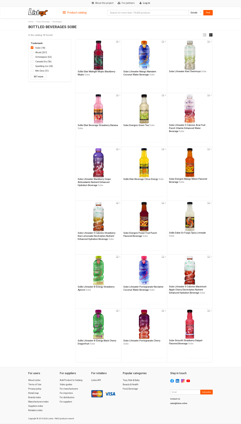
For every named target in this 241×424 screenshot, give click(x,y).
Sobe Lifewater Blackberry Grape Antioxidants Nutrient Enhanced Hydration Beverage (94, 182)
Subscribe (206, 392)
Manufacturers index (38, 401)
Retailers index (35, 410)
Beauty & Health (130, 384)
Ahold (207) (41, 52)
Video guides (66, 384)
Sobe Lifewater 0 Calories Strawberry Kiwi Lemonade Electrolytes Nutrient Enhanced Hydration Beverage (96, 236)
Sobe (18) (40, 47)
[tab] (74, 12)
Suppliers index (35, 406)
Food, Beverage (43, 22)
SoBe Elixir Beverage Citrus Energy (143, 179)
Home (30, 22)
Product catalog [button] (75, 13)
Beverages (57, 22)
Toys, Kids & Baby (131, 380)
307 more (38, 76)
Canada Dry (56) (43, 61)
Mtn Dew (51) (42, 70)
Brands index (34, 397)
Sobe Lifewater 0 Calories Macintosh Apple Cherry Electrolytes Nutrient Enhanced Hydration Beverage (187, 289)
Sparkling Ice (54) (44, 66)
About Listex (34, 380)
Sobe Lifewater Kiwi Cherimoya (187, 71)
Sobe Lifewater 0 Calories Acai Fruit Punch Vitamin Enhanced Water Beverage (187, 128)
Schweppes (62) (43, 57)
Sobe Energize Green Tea (139, 125)
